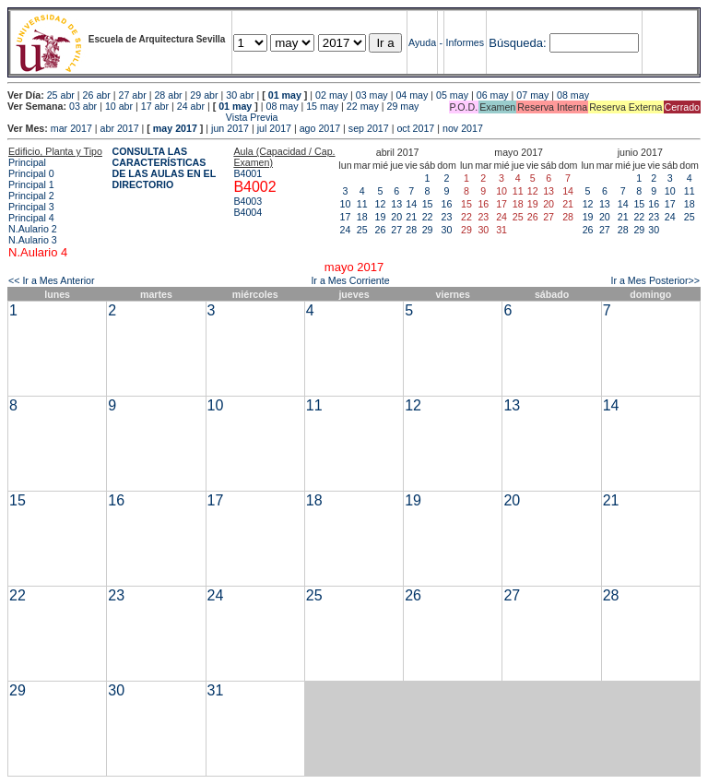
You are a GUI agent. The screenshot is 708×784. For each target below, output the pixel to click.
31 (215, 690)
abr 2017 (119, 128)
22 (427, 216)
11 (362, 203)
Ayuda (422, 42)
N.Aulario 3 (32, 239)
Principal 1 (31, 184)
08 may (573, 95)
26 (380, 229)
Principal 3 (31, 206)
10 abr (119, 106)
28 (411, 229)
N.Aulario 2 (32, 228)
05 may (452, 95)
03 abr (83, 106)
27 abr (133, 95)
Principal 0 (31, 173)
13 (396, 203)
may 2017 (175, 128)
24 (345, 229)
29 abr (204, 95)
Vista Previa (142, 117)
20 (396, 216)
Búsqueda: (517, 43)
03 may (372, 95)
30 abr (240, 95)
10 (345, 203)
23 (447, 216)
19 (380, 216)
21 (411, 216)
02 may (331, 95)
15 (427, 203)
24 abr (191, 106)
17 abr (155, 106)
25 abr (61, 95)
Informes (465, 42)
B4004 (247, 212)
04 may (411, 95)
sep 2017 (368, 128)
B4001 (247, 173)
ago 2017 (320, 128)
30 (447, 229)
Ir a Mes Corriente (350, 280)
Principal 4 (31, 217)
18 (362, 216)
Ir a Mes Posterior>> (655, 280)
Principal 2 (31, 195)
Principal (27, 162)
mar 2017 (71, 128)
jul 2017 (274, 128)
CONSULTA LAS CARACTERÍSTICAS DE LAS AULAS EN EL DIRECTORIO (164, 168)
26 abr (97, 95)
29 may (403, 106)
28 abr (168, 95)
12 (380, 203)
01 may (284, 95)
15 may (322, 106)
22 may (363, 106)
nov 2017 (462, 128)
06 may (493, 95)
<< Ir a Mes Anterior (51, 280)
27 (396, 229)
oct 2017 (415, 128)
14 (411, 203)
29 (427, 229)
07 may (532, 95)
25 (362, 229)
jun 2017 (230, 128)
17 (345, 216)
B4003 (247, 201)
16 (447, 203)
